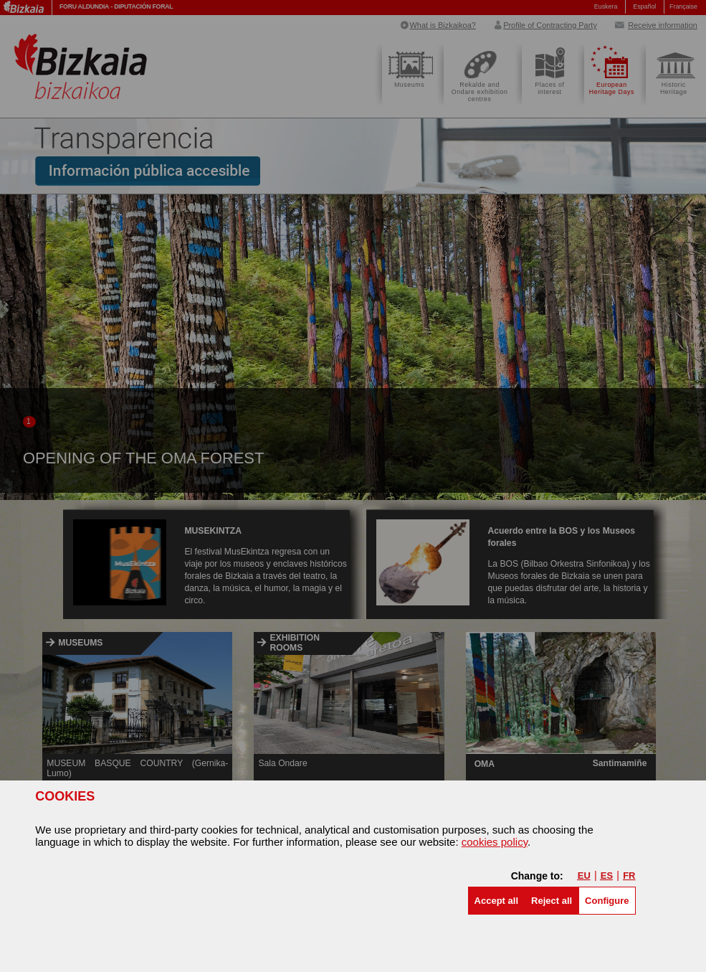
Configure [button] (607, 900)
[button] (496, 901)
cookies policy (495, 842)
